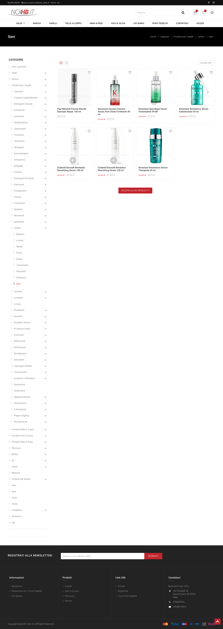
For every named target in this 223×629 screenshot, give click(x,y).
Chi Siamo (17, 596)
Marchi (15, 79)
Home (153, 37)
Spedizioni (17, 586)
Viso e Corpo (72, 591)
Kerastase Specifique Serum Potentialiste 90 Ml (153, 110)
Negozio (165, 37)
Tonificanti (19, 141)
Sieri (211, 37)
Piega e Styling (21, 415)
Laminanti (19, 116)
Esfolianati (19, 110)
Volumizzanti (20, 372)
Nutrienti (18, 316)
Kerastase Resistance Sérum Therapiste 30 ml (153, 169)
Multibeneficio (21, 122)
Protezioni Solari (22, 329)
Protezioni (19, 135)
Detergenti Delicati (23, 104)
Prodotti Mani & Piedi (22, 442)
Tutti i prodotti (19, 67)
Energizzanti (20, 191)
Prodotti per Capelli (183, 37)
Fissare (17, 197)
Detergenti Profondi (24, 178)
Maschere (21, 271)
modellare (17, 510)
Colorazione (20, 409)
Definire (18, 172)
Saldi (14, 73)
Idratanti (18, 209)
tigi (13, 522)
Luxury (17, 304)
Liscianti (18, 291)
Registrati (123, 591)
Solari (14, 467)
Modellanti (19, 310)
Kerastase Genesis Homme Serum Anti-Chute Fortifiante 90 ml (114, 112)
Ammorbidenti (21, 153)
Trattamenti (22, 265)
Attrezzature (20, 403)
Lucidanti (18, 298)
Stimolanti (19, 360)
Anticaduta (19, 384)
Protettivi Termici (22, 322)
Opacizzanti (20, 129)
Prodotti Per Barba (21, 479)
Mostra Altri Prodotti (135, 191)
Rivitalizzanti (20, 353)
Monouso (16, 448)
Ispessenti (19, 222)
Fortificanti (19, 203)
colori (14, 498)
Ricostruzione (20, 422)
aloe (14, 485)
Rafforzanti (19, 341)
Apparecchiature (22, 397)
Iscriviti (153, 556)
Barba (15, 454)
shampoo (16, 516)
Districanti (19, 184)
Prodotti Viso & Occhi (22, 436)
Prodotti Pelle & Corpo (23, 429)
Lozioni (19, 240)
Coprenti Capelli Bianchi (26, 98)
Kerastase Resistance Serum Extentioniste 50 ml (193, 110)
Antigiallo (18, 166)
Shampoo (21, 278)
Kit (13, 460)
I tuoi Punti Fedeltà (127, 596)
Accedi (121, 586)
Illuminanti (19, 216)
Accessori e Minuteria (24, 378)
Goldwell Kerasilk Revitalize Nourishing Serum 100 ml (112, 169)
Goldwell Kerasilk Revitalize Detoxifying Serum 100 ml (71, 169)
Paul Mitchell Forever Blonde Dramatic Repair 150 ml (71, 110)
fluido (15, 504)
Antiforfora (19, 391)
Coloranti (18, 91)
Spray (19, 259)
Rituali (19, 247)
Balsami (20, 234)
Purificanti (19, 335)
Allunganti (19, 147)
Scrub (19, 253)
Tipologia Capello (23, 366)
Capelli (68, 586)
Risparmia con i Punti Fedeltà (27, 591)
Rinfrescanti (20, 347)
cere (14, 491)
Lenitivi (201, 37)
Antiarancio (19, 160)
